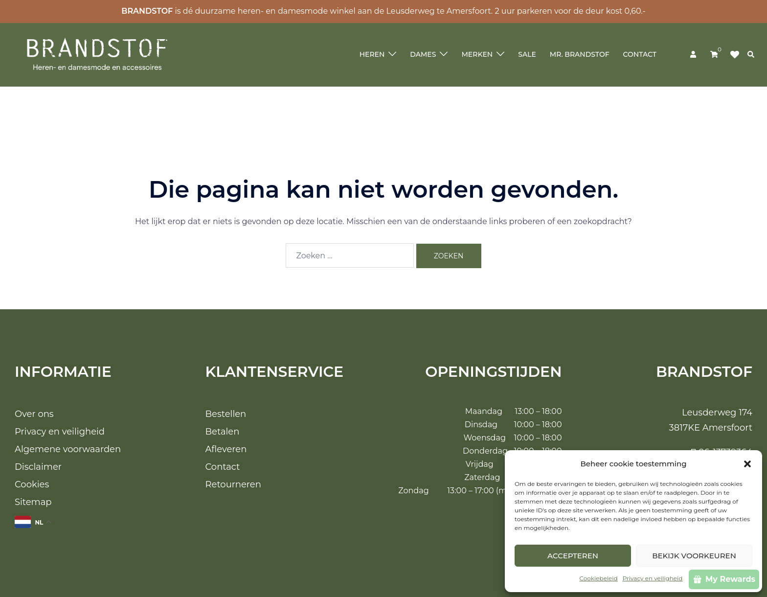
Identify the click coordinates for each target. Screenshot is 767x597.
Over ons (34, 414)
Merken (477, 54)
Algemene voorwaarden (68, 449)
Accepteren (572, 555)
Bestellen (226, 414)
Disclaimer (38, 466)
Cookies (32, 484)
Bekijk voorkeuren (694, 555)
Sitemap (33, 502)
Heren (372, 54)
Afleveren (226, 449)
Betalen (222, 431)
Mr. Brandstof (579, 54)
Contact (639, 54)
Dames (423, 54)
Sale (527, 54)
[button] (747, 464)
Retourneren (233, 484)
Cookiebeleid (599, 578)
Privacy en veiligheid (653, 578)
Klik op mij (737, 55)
